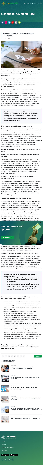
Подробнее (7, 237)
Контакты (4, 450)
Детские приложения (7, 447)
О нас (3, 441)
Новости (4, 444)
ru (25, 3)
